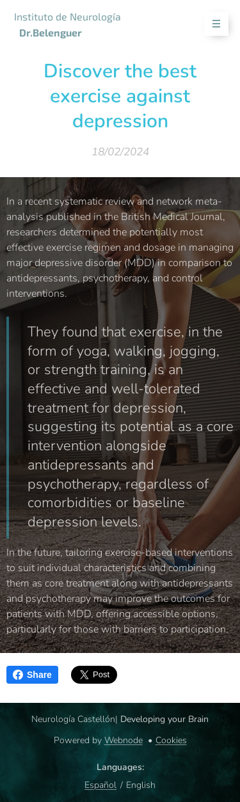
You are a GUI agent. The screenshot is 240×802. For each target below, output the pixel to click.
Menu (212, 24)
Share (32, 675)
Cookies (171, 740)
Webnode (123, 740)
